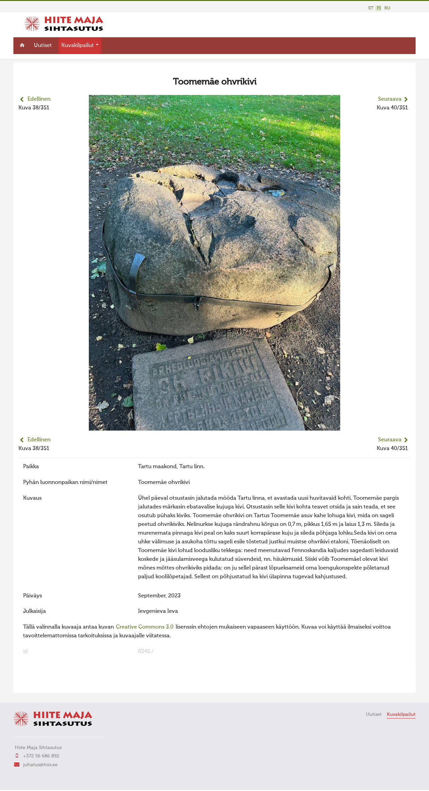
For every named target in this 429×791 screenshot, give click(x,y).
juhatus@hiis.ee (40, 764)
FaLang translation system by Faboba (42, 683)
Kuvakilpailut (80, 45)
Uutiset (43, 45)
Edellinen (39, 99)
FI (379, 8)
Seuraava (390, 99)
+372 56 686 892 (41, 756)
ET (370, 8)
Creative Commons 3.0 (145, 627)
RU (387, 8)
